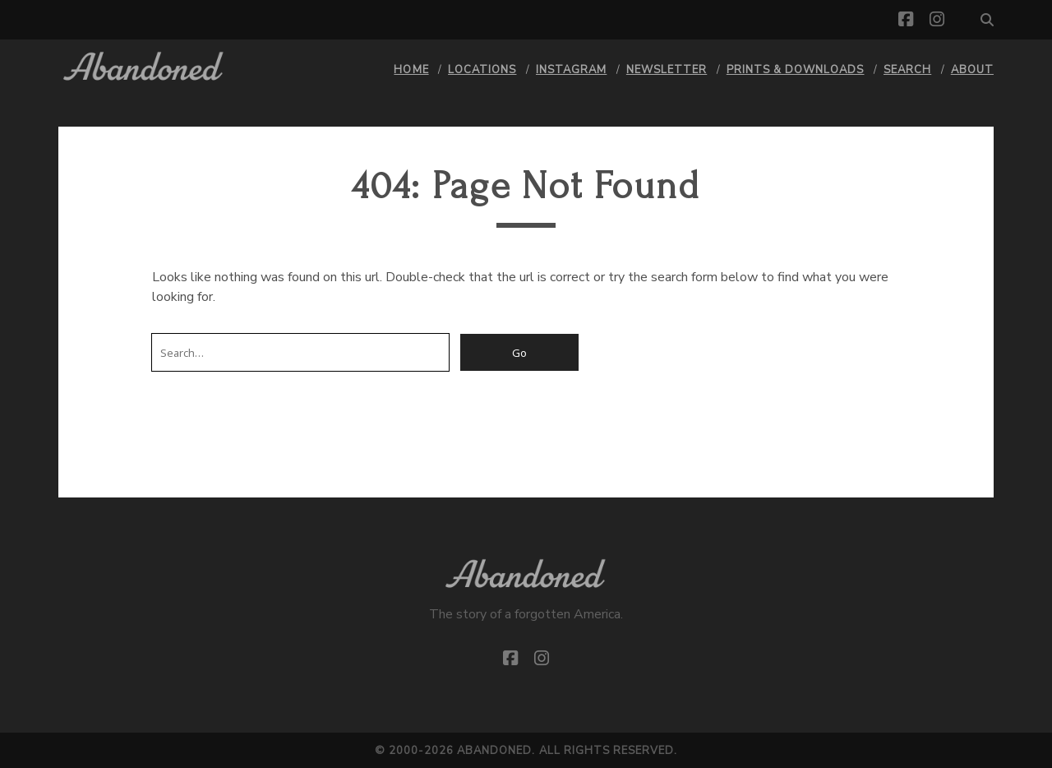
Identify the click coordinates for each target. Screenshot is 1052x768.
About (972, 69)
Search (907, 69)
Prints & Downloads (796, 69)
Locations (482, 69)
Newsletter (666, 69)
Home (411, 69)
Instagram (571, 69)
